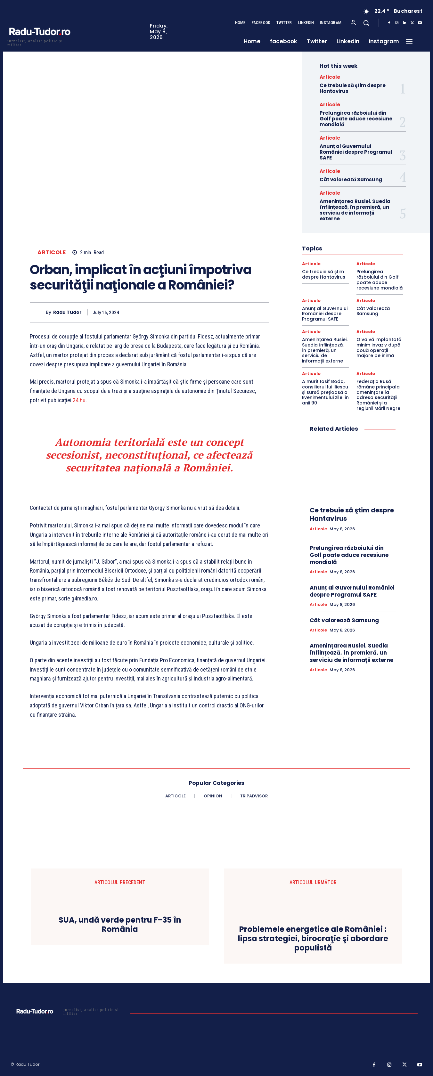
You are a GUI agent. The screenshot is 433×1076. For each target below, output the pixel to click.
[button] (366, 22)
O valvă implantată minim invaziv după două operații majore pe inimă (378, 347)
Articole (51, 252)
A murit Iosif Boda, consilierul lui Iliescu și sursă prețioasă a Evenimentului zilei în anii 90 (325, 392)
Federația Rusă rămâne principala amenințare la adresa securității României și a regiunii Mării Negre (378, 395)
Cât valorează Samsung (351, 179)
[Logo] (69, 1011)
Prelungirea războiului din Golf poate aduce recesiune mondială (356, 119)
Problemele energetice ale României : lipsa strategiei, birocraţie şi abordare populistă (313, 939)
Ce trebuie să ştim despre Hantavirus (353, 88)
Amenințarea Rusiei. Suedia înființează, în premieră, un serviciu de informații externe (355, 210)
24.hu (79, 400)
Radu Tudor (67, 312)
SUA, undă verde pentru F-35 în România (120, 925)
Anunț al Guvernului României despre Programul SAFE (356, 152)
